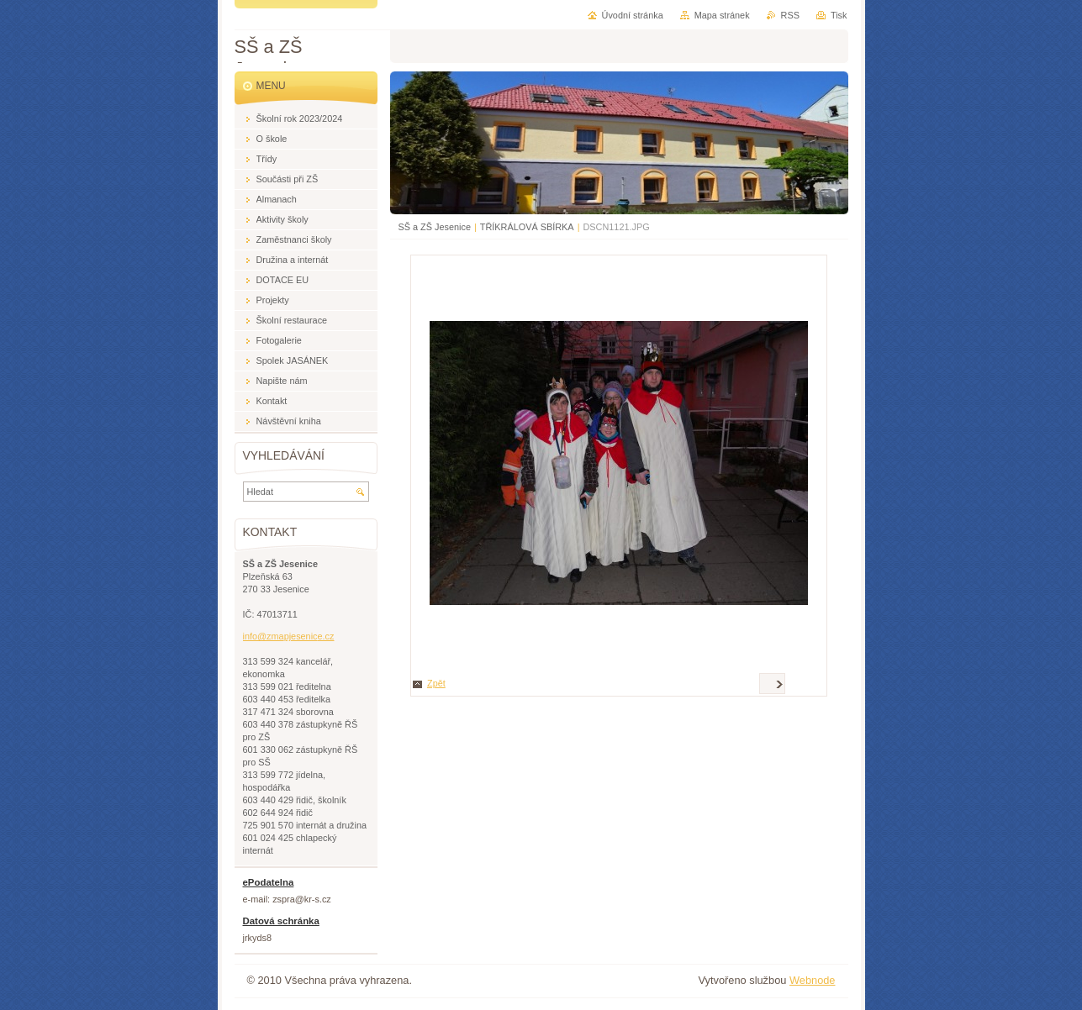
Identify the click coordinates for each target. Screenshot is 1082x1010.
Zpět (436, 683)
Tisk (839, 15)
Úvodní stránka (632, 15)
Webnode (812, 980)
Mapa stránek (722, 15)
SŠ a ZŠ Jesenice (434, 227)
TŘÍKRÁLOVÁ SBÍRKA (527, 227)
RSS (790, 15)
